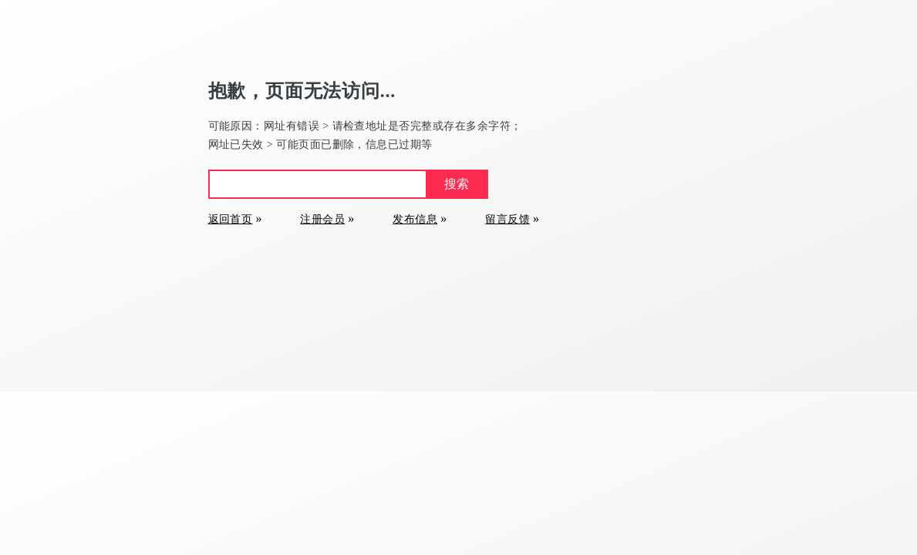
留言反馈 (507, 219)
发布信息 (415, 219)
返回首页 (230, 219)
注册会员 (322, 219)
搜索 (456, 183)
